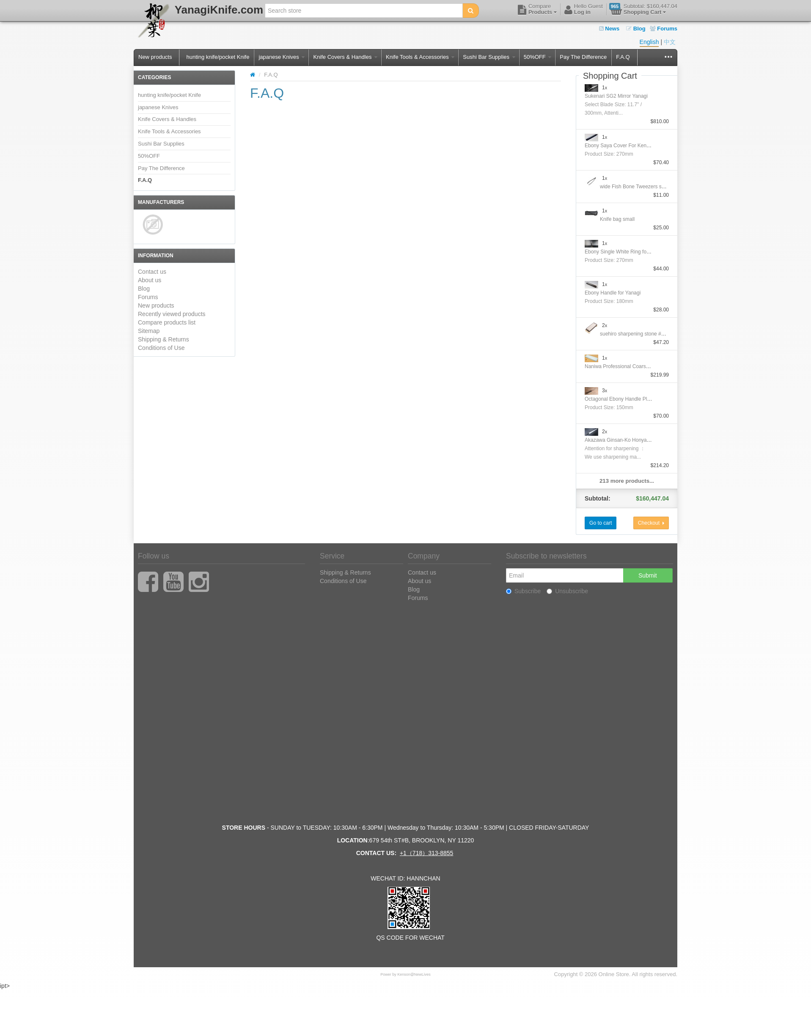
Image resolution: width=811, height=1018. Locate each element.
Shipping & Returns (163, 339)
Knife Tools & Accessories (420, 57)
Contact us (152, 271)
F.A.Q (623, 57)
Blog (636, 28)
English (649, 42)
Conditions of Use (161, 347)
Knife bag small (617, 219)
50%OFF (538, 57)
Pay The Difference (583, 57)
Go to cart (600, 523)
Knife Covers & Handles (345, 57)
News (609, 28)
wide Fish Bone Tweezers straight (638, 187)
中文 (670, 42)
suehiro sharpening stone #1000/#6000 (644, 334)
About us (149, 280)
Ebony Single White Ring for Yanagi (625, 252)
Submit (647, 575)
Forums (663, 28)
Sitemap (148, 330)
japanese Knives (281, 57)
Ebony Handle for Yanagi (613, 293)
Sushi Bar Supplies (489, 57)
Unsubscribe (567, 591)
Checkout (651, 523)
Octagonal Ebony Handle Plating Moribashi (633, 399)
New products (155, 57)
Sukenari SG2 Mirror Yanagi (616, 96)
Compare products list (166, 322)
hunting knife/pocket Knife (217, 57)
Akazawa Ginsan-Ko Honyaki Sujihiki (626, 440)
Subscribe (523, 591)
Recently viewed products (172, 314)
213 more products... (626, 481)
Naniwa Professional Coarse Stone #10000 (633, 366)
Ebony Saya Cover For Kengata (620, 146)
